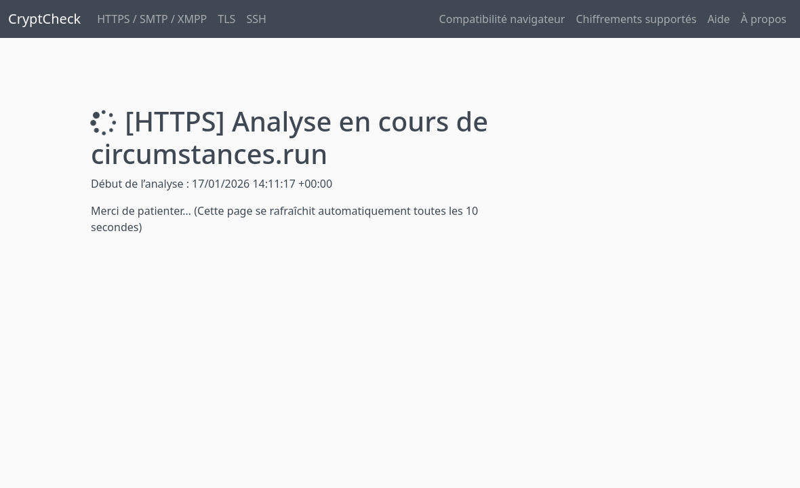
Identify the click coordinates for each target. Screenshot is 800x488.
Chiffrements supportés (636, 19)
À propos (763, 19)
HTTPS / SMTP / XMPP (152, 19)
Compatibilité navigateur (502, 19)
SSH (256, 19)
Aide (718, 19)
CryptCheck (44, 18)
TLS (226, 19)
